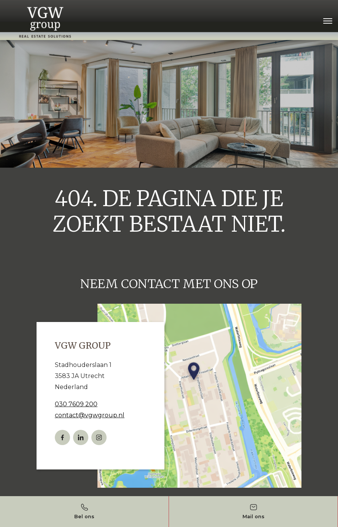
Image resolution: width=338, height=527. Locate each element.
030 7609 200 (76, 404)
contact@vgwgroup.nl (89, 415)
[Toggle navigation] (327, 20)
